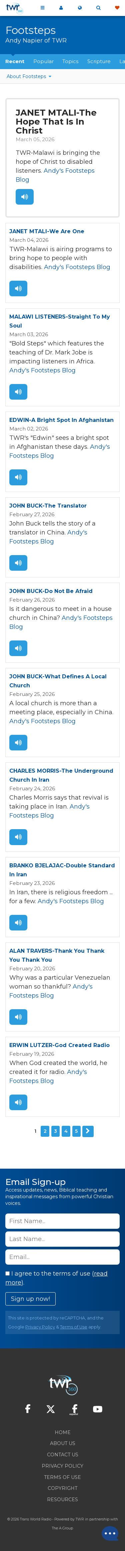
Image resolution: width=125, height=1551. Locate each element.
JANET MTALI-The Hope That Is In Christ (56, 121)
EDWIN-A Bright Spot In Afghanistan (61, 420)
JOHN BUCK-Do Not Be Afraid (51, 591)
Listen (25, 197)
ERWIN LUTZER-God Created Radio (59, 1045)
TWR (80, 1519)
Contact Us (62, 1455)
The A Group (62, 1528)
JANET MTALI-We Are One (46, 231)
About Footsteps (27, 76)
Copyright (62, 1488)
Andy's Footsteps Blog (77, 267)
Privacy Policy (40, 1326)
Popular (43, 61)
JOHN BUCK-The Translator (48, 506)
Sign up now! (30, 1299)
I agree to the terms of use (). (56, 1278)
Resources (62, 1500)
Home (63, 1432)
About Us (62, 1443)
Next (88, 1131)
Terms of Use (73, 1326)
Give (117, 8)
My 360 (61, 8)
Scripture (99, 61)
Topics (70, 61)
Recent (14, 61)
